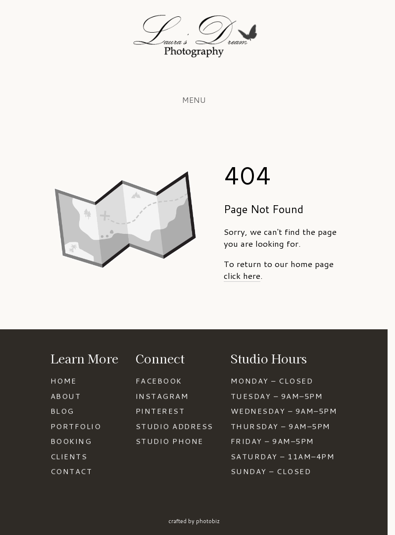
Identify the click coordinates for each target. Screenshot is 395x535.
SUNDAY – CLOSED (271, 472)
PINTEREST (160, 411)
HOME (63, 381)
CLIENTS (68, 456)
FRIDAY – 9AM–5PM (272, 442)
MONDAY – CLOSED (272, 381)
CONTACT (71, 472)
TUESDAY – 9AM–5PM (277, 396)
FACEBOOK (159, 381)
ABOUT (65, 396)
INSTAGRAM (162, 396)
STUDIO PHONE (169, 442)
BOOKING (71, 442)
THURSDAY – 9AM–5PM (281, 426)
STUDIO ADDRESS (174, 426)
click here (242, 275)
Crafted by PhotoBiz (194, 521)
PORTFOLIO (75, 426)
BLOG (62, 411)
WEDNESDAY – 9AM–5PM (284, 411)
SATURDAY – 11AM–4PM (283, 456)
